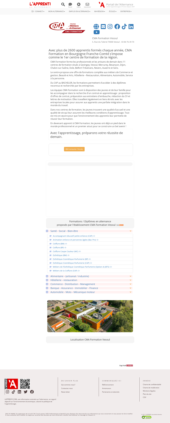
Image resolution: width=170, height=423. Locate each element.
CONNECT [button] (38, 11)
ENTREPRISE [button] (125, 11)
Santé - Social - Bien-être (62, 231)
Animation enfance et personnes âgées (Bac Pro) (76, 240)
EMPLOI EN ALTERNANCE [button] (79, 11)
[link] (120, 224)
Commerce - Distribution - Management (70, 284)
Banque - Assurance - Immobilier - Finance (72, 288)
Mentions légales (149, 391)
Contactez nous (67, 388)
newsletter (87, 6)
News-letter (65, 392)
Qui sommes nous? (68, 385)
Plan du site (147, 394)
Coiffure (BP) (59, 247)
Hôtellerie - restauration (61, 280)
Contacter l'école (74, 149)
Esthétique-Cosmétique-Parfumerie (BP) (72, 259)
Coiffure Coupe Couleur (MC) (67, 251)
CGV (144, 397)
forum (70, 6)
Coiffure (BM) (60, 243)
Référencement (108, 385)
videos (79, 6)
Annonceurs (106, 388)
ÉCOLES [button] (112, 11)
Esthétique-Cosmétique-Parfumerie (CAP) (72, 263)
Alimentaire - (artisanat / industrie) (67, 276)
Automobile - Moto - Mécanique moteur (70, 292)
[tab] (89, 231)
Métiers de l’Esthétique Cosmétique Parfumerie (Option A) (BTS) (82, 267)
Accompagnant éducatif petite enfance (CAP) (74, 236)
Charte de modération (151, 388)
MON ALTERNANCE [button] (56, 11)
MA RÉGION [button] (99, 11)
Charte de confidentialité (152, 384)
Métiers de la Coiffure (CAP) (66, 270)
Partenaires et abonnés (110, 392)
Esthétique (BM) (61, 255)
